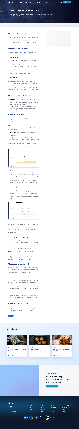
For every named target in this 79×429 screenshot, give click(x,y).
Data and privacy (65, 407)
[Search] (57, 2)
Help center (10, 25)
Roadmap (31, 409)
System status (53, 409)
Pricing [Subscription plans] (46, 2)
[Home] (12, 2)
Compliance (64, 409)
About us (31, 405)
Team (30, 407)
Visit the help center (52, 386)
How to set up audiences (28, 25)
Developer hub (53, 407)
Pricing (41, 411)
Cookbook (53, 411)
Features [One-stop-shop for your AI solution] (26, 2)
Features (41, 407)
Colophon (63, 411)
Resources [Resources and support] (39, 2)
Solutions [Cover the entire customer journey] (20, 2)
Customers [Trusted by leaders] (32, 2)
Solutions (42, 405)
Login (61, 2)
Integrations (42, 409)
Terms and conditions (65, 405)
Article (9, 347)
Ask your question (64, 386)
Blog (30, 411)
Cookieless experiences (35, 349)
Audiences (18, 25)
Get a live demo (67, 2)
